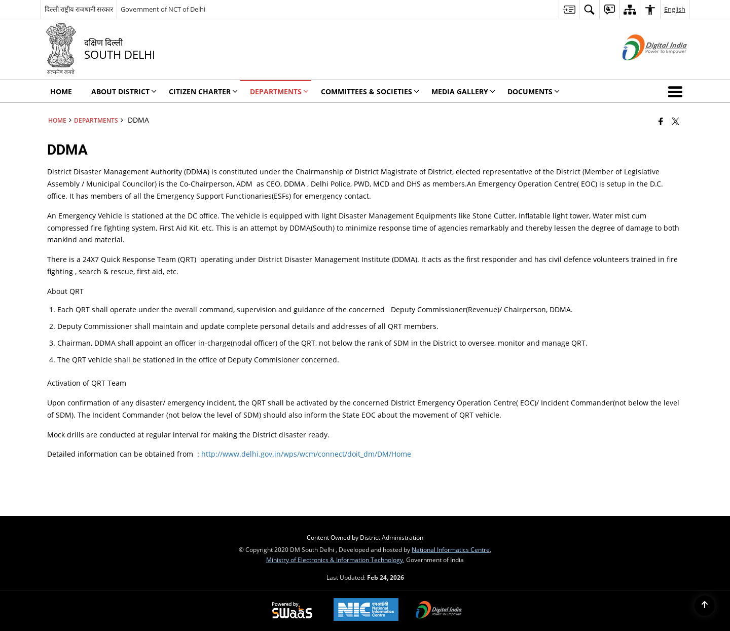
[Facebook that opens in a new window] (660, 121)
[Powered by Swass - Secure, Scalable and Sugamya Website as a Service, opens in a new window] (292, 610)
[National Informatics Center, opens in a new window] (366, 610)
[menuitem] (569, 9)
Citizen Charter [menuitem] (203, 91)
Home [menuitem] (61, 91)
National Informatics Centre (451, 549)
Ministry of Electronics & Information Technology (334, 559)
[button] (677, 91)
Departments (96, 120)
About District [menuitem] (124, 91)
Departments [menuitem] (279, 91)
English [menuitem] (674, 9)
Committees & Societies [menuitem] (370, 91)
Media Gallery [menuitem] (463, 91)
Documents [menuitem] (533, 91)
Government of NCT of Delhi (163, 9)
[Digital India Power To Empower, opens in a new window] (439, 610)
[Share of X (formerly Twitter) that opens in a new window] (675, 121)
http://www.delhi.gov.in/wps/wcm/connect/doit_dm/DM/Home (306, 454)
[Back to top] (705, 606)
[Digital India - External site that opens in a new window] (642, 68)
